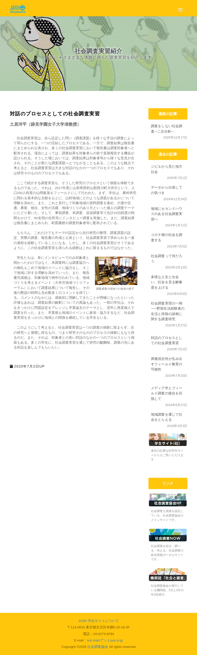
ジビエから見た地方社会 (166, 169)
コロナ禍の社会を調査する (166, 237)
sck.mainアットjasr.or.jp (105, 640)
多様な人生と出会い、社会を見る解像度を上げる (166, 282)
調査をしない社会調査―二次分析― (166, 128)
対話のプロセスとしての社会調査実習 (166, 340)
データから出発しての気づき (166, 190)
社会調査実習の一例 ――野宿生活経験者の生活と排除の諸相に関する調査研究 (168, 311)
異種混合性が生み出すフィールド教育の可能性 (166, 363)
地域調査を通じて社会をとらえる (166, 417)
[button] (179, 9)
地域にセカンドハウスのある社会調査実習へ (166, 213)
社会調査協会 (97, 647)
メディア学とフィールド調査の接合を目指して (166, 393)
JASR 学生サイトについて (98, 621)
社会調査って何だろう (166, 258)
